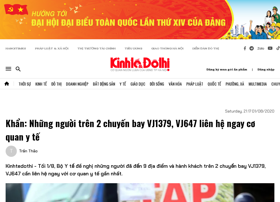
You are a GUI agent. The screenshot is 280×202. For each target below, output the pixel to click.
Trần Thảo (28, 150)
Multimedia (258, 84)
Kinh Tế (41, 84)
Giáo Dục (137, 84)
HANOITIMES (16, 48)
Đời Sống (157, 84)
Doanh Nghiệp (77, 84)
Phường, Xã (235, 84)
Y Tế (123, 84)
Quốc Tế (214, 84)
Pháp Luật (194, 84)
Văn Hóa (175, 84)
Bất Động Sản (104, 84)
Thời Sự (25, 84)
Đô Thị (56, 84)
